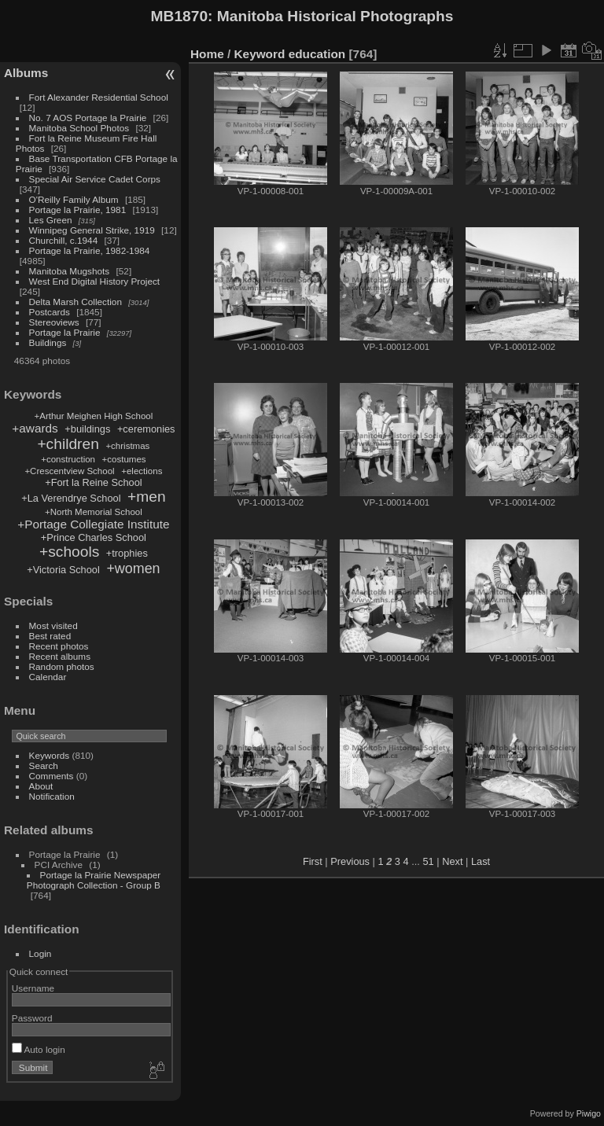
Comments (51, 776)
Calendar (48, 677)
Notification (52, 796)
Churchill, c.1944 (63, 240)
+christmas (127, 446)
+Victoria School (63, 570)
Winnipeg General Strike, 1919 (92, 230)
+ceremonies (146, 429)
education (317, 54)
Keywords (49, 755)
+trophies (127, 553)
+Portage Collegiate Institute (93, 524)
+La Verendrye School (70, 498)
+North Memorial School (93, 512)
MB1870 (179, 16)
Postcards (49, 312)
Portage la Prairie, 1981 (78, 209)
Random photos (61, 666)
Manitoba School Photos (79, 128)
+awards (34, 428)
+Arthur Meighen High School (94, 416)
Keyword (259, 54)
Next (452, 861)
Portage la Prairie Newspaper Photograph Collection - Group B (93, 880)
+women (133, 568)
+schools (69, 551)
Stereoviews (54, 322)
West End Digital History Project (94, 281)
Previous (350, 861)
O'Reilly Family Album (74, 199)
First (312, 861)
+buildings (87, 429)
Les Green (50, 220)
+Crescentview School (69, 471)
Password (32, 1018)
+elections (141, 471)
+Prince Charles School (93, 537)
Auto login (38, 1049)
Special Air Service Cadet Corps (94, 179)
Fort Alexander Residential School (98, 97)
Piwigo (588, 1113)
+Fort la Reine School (93, 482)
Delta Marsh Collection (75, 301)
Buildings (48, 342)
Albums (26, 72)
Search (43, 765)
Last (480, 861)
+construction (68, 459)
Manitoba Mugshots (69, 271)
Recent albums (59, 656)
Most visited (53, 625)
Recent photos (59, 646)
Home (207, 54)
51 (427, 861)
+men (146, 496)
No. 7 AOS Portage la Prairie (88, 117)
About (41, 786)
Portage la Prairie (65, 332)
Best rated (50, 636)
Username (33, 988)
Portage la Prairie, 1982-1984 (89, 250)
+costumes (124, 459)
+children (67, 444)
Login (40, 953)
